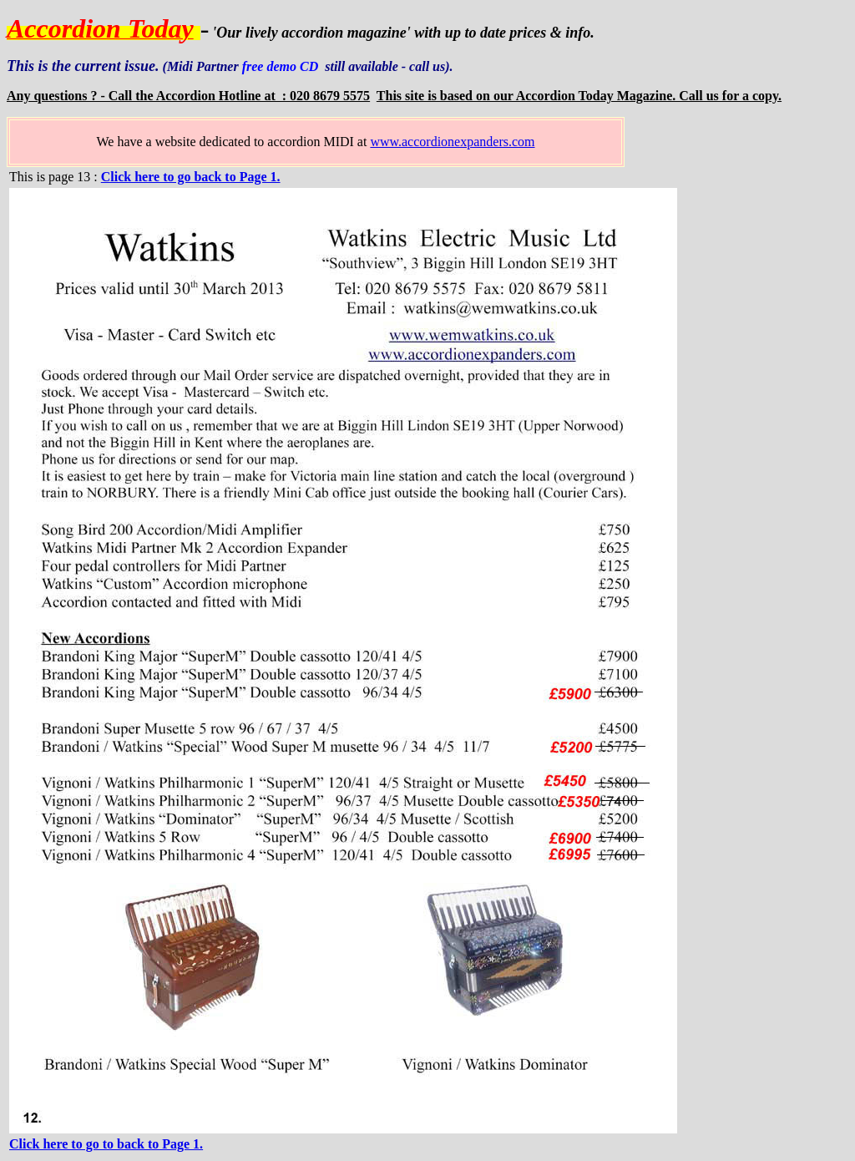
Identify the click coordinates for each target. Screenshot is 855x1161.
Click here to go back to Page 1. (191, 177)
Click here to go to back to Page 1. (106, 1144)
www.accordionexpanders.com (452, 141)
